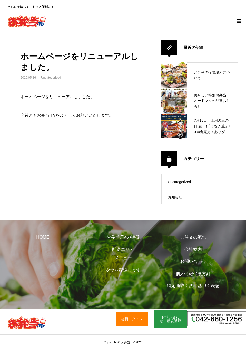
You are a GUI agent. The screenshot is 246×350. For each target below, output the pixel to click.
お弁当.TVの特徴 (122, 237)
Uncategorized (51, 77)
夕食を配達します (123, 270)
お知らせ (175, 197)
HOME (42, 237)
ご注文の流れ (193, 237)
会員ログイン (132, 319)
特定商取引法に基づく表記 (193, 285)
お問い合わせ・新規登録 (170, 319)
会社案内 (193, 249)
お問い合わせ (193, 261)
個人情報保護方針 (193, 273)
